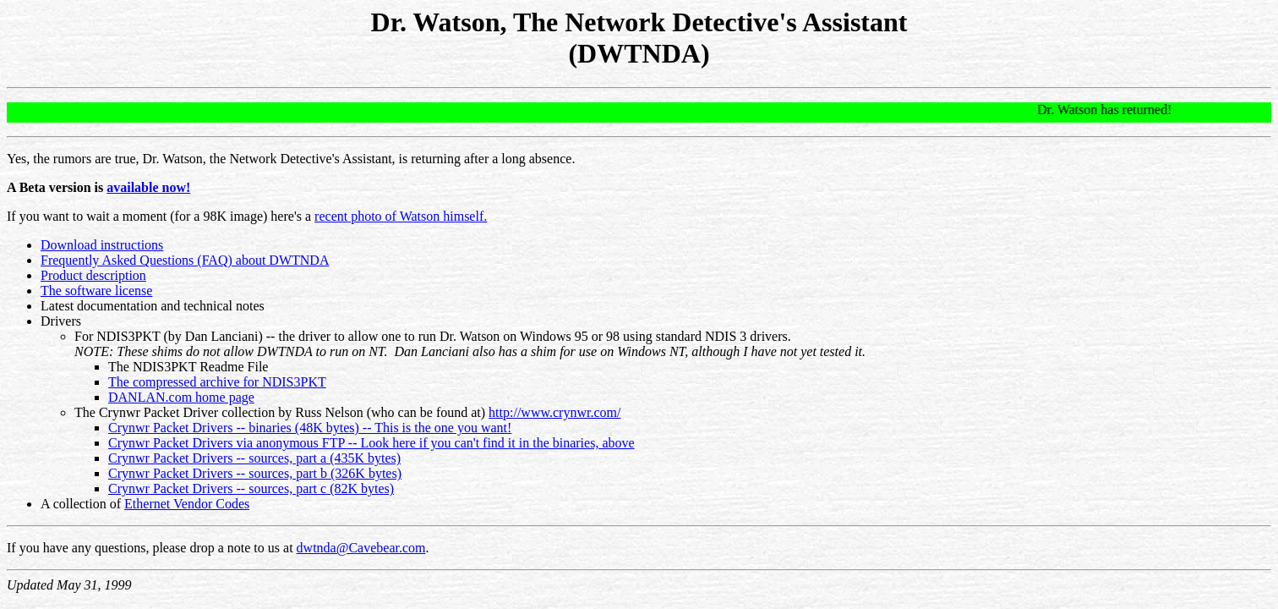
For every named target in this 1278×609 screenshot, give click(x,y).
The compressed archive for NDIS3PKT (217, 382)
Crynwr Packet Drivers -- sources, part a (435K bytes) (254, 458)
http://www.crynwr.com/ (554, 412)
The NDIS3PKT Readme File (188, 366)
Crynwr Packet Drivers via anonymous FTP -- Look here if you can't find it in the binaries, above (371, 443)
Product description (93, 275)
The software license (96, 290)
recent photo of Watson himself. (400, 216)
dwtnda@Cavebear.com (361, 547)
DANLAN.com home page (181, 397)
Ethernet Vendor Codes (186, 504)
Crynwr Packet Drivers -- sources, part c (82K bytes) (251, 488)
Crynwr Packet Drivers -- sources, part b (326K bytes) (254, 473)
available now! (148, 187)
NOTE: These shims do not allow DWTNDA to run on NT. (231, 351)
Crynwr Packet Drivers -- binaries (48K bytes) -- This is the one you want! (309, 427)
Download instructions (102, 245)
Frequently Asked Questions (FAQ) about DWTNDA (185, 260)
